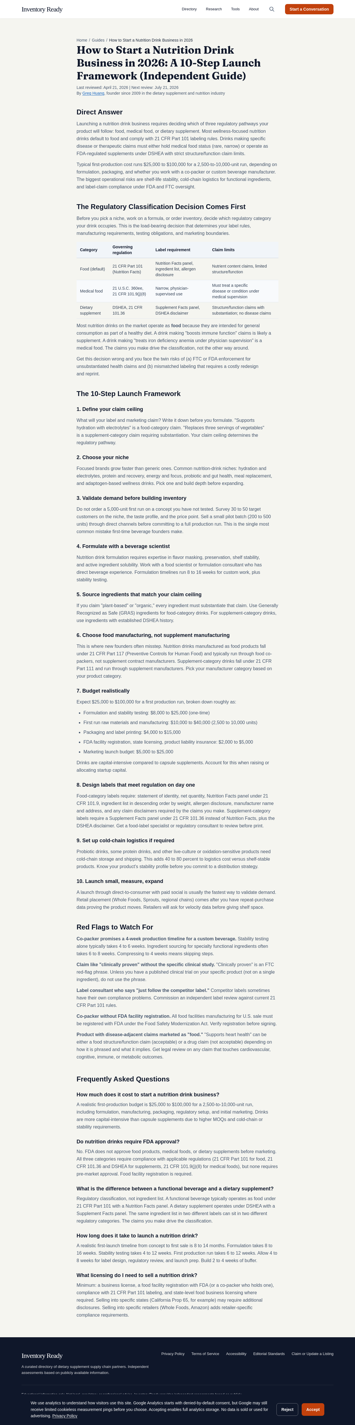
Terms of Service (205, 1354)
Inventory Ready (42, 9)
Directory (189, 9)
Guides (98, 40)
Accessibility (236, 1354)
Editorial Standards (269, 1354)
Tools (235, 9)
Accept (313, 1409)
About (254, 9)
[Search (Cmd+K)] (272, 9)
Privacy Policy (173, 1354)
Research (214, 9)
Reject (287, 1409)
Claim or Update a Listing (312, 1354)
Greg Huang (93, 93)
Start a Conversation (309, 9)
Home (82, 40)
